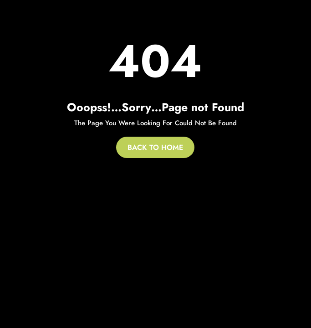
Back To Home (155, 147)
